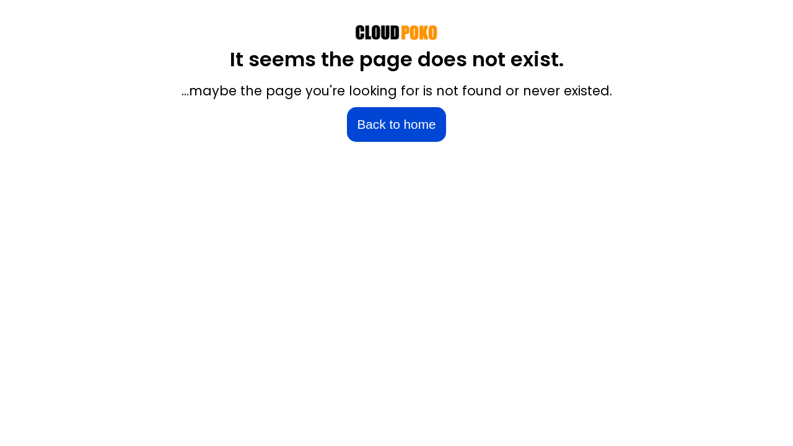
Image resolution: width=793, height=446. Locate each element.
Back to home (396, 124)
